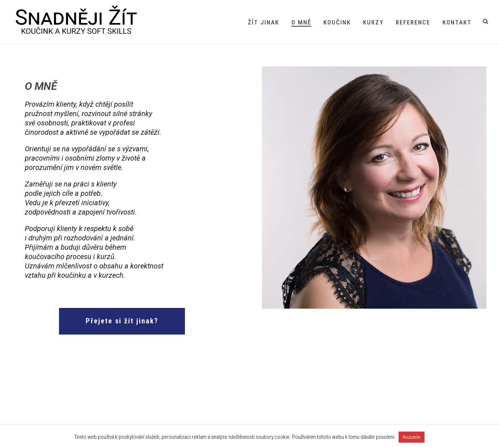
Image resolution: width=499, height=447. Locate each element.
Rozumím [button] (411, 437)
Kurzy (373, 22)
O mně (301, 22)
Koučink (337, 22)
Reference (413, 22)
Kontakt (457, 22)
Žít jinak (263, 22)
